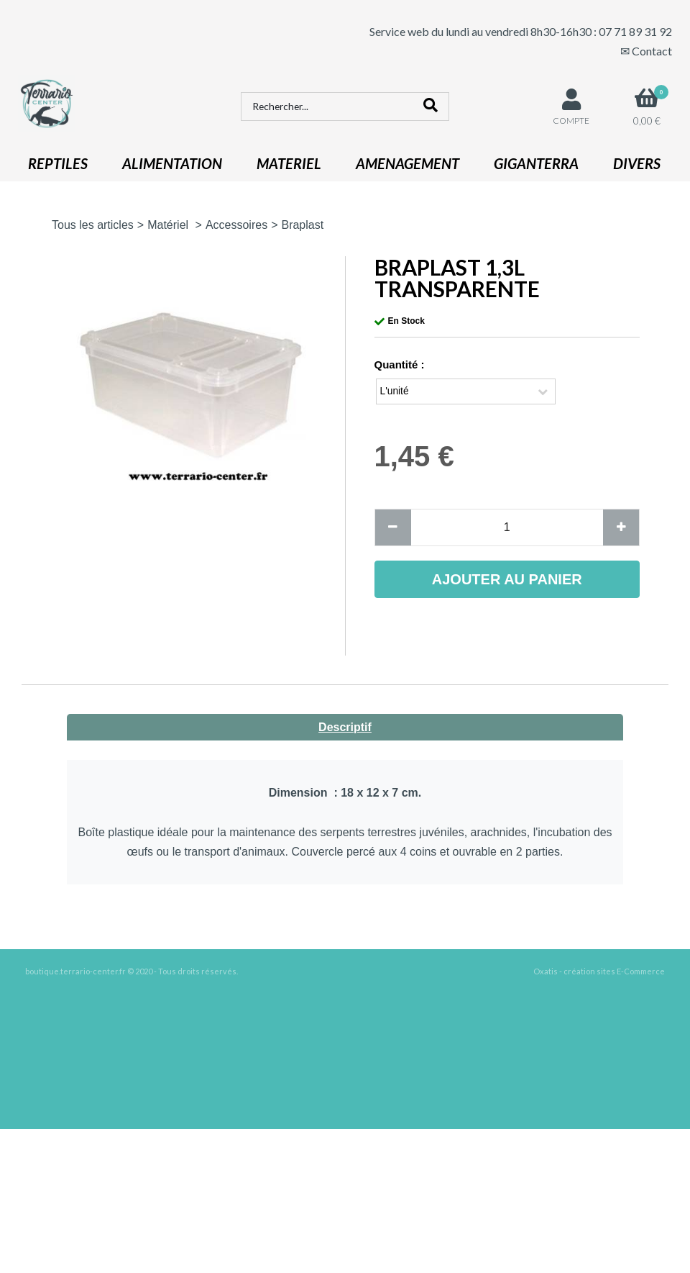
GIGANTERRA (536, 163)
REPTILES (58, 163)
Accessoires (236, 225)
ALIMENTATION (172, 163)
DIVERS (637, 163)
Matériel (169, 225)
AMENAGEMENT (407, 163)
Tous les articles (93, 225)
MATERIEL (289, 163)
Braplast (302, 225)
